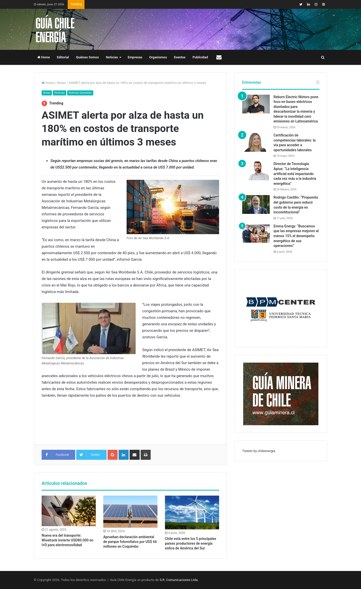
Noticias (112, 57)
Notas (61, 83)
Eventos (180, 57)
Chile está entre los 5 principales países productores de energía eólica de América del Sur (190, 543)
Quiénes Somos (87, 57)
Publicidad (200, 57)
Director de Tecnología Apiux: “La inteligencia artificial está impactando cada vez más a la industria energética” (295, 173)
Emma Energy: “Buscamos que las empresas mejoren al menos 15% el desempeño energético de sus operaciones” (296, 236)
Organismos (158, 57)
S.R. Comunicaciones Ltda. (179, 580)
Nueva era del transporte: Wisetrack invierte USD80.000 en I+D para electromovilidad (67, 540)
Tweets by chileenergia (258, 451)
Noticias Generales (80, 92)
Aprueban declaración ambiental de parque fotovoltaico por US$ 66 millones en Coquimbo (130, 541)
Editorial (63, 57)
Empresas (135, 57)
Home (43, 57)
